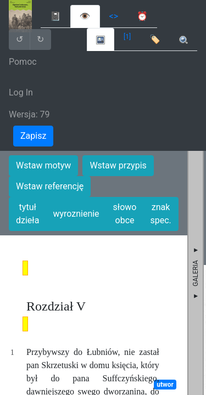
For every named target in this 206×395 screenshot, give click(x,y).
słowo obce (125, 213)
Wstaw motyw (43, 165)
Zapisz (33, 136)
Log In (21, 92)
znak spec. (160, 213)
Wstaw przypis (118, 165)
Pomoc (23, 62)
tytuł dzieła (27, 213)
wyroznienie (76, 213)
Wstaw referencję (49, 186)
